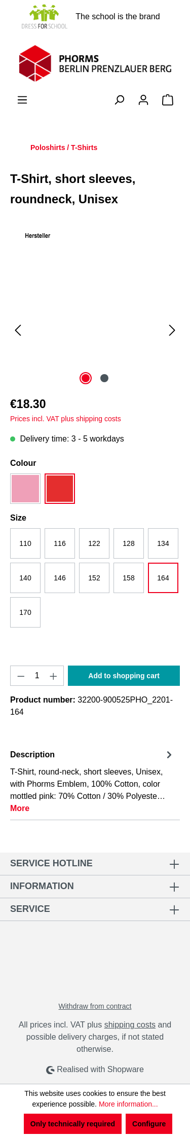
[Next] (172, 330)
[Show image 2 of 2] (104, 378)
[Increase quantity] (53, 676)
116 (59, 543)
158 (128, 578)
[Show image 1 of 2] (86, 378)
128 (128, 543)
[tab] (92, 781)
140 (25, 578)
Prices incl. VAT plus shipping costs (65, 419)
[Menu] (22, 100)
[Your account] (143, 100)
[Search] (119, 100)
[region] (95, 330)
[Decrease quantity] (20, 676)
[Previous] (17, 330)
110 (25, 543)
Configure (149, 1124)
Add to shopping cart (124, 676)
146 (59, 578)
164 (163, 578)
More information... (128, 1104)
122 (94, 543)
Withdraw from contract (95, 1006)
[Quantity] (37, 676)
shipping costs (130, 1024)
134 (163, 543)
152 (94, 578)
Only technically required (72, 1124)
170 (25, 612)
